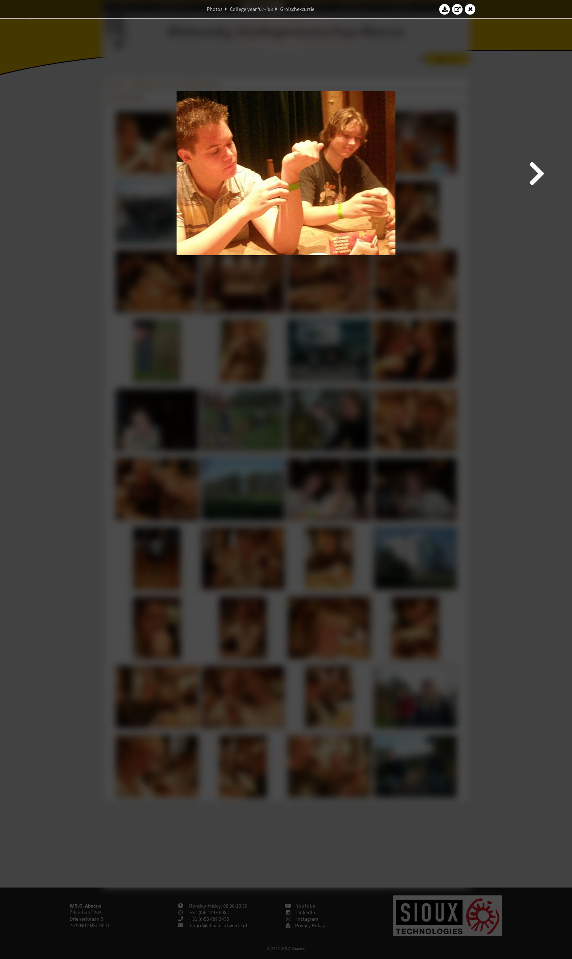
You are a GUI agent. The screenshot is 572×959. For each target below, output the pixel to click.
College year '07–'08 (251, 9)
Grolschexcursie (297, 9)
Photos (215, 9)
